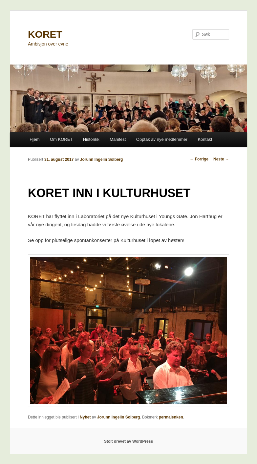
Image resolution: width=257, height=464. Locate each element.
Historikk (91, 139)
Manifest (118, 139)
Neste (221, 159)
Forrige (199, 159)
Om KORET (61, 139)
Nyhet (85, 417)
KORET (45, 34)
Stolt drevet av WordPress (128, 441)
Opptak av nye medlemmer (161, 139)
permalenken (171, 417)
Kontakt (205, 139)
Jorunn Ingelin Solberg (101, 159)
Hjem (34, 139)
